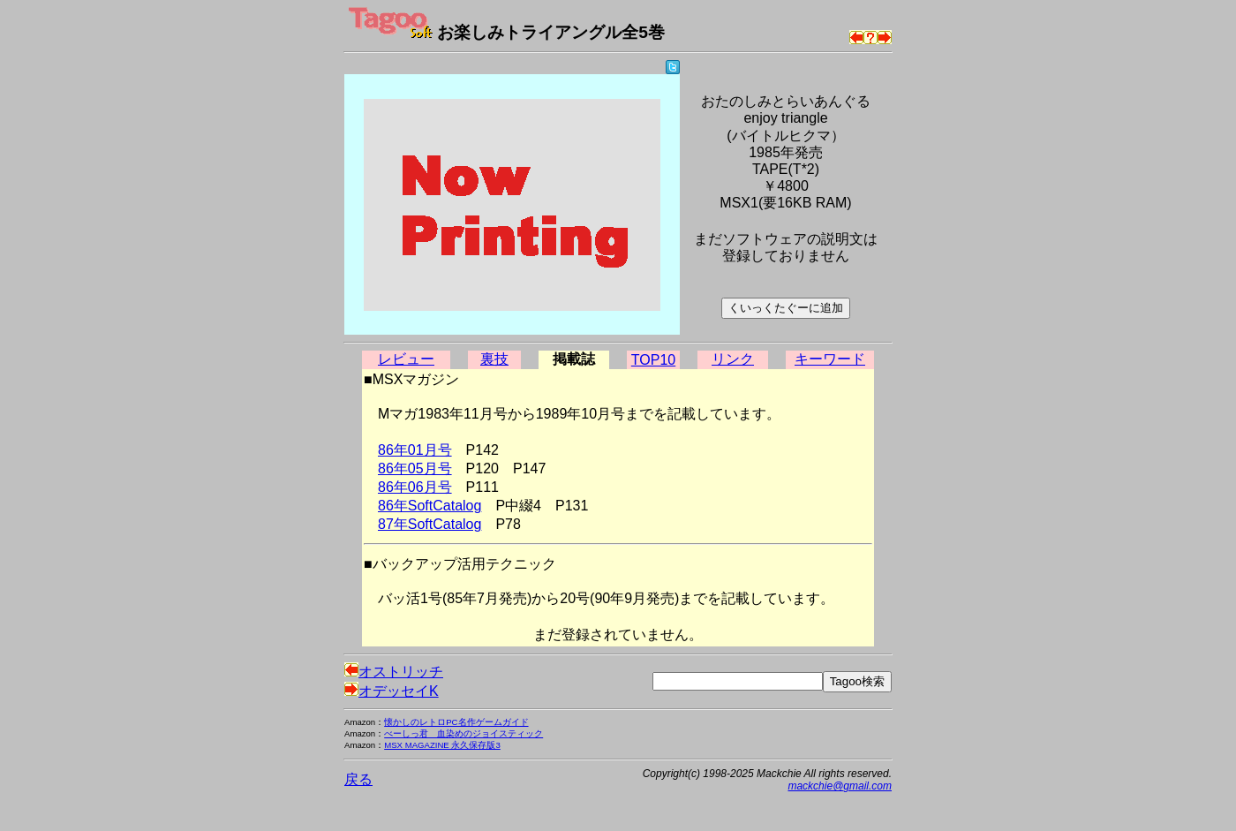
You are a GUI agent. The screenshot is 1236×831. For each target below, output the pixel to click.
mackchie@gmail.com (840, 786)
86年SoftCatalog (429, 505)
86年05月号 (415, 468)
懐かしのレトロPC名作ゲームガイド (456, 722)
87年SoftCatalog (429, 524)
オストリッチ (393, 671)
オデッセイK (391, 691)
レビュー (406, 358)
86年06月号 (415, 487)
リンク (733, 358)
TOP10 (653, 359)
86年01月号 (415, 449)
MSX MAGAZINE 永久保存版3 (442, 745)
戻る (358, 779)
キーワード (830, 358)
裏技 (494, 358)
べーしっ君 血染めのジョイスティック (463, 733)
